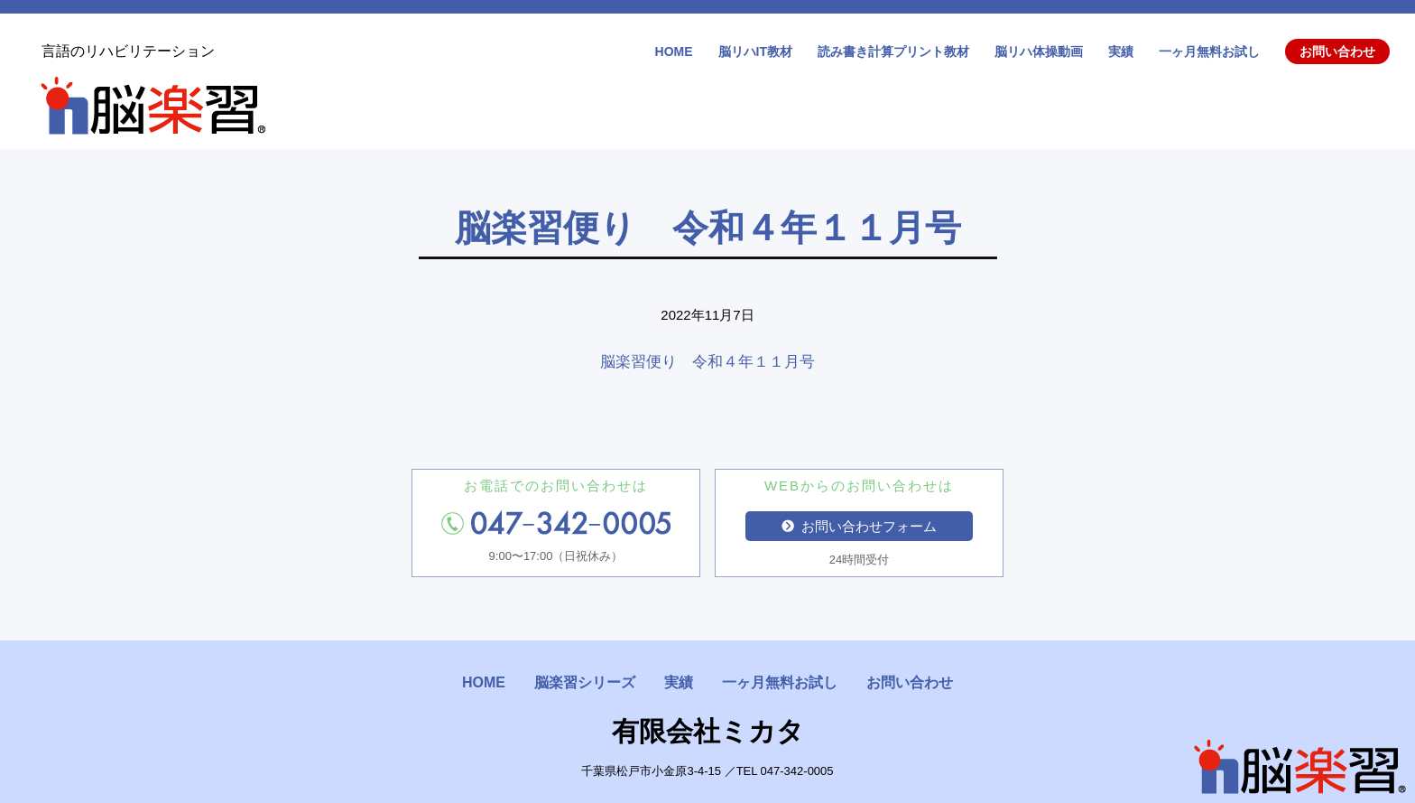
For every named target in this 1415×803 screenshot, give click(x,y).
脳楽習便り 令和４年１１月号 (707, 361)
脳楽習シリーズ (584, 682)
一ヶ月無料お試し (1209, 51)
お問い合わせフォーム (859, 526)
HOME (674, 51)
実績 (1120, 51)
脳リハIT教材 (755, 51)
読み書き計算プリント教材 (893, 51)
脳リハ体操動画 (1038, 51)
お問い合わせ (1337, 51)
